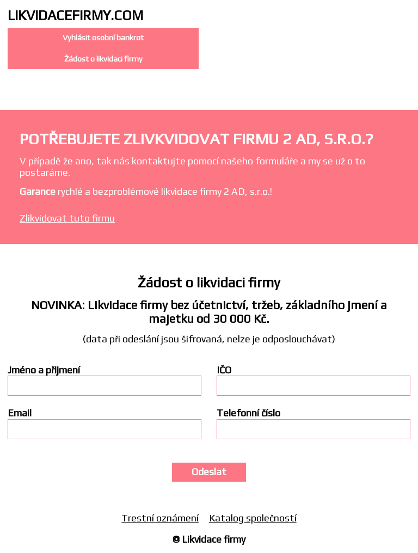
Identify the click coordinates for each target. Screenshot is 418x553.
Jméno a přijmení (44, 370)
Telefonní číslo (248, 413)
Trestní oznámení (160, 518)
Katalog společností (253, 518)
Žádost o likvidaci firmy (103, 58)
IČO (224, 370)
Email (20, 413)
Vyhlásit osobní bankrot (103, 37)
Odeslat (209, 471)
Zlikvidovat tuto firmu (67, 218)
